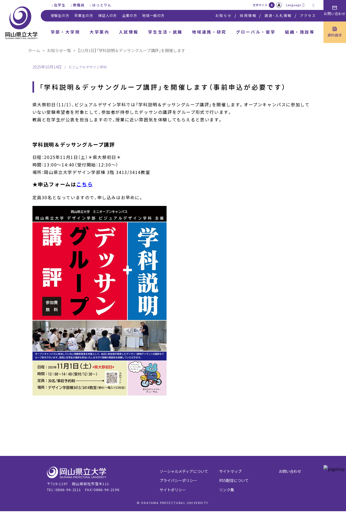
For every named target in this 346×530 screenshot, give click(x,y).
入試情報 (129, 32)
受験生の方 (60, 15)
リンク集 (226, 489)
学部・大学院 (65, 32)
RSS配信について (234, 480)
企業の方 (129, 15)
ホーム (34, 50)
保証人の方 (107, 15)
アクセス (308, 15)
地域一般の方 (153, 15)
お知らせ (223, 15)
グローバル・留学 (256, 32)
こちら (84, 184)
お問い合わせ (290, 471)
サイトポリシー (173, 489)
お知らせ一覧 (59, 50)
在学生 (59, 5)
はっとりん (102, 5)
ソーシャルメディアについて (184, 471)
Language (293, 5)
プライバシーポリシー (178, 480)
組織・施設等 (300, 32)
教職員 (78, 5)
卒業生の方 (83, 15)
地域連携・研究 (209, 32)
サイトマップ (230, 471)
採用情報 (248, 15)
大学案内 (99, 32)
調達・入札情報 (278, 15)
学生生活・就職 (165, 32)
